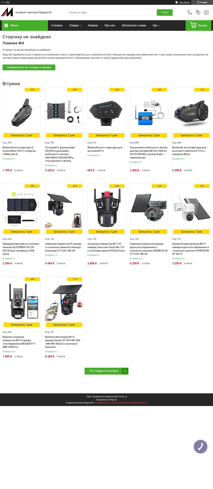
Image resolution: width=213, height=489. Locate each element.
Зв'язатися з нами (134, 25)
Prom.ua (123, 396)
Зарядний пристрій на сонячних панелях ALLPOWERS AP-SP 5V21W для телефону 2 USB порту (21, 248)
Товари (74, 25)
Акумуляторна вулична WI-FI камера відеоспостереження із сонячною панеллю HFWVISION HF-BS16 (190, 248)
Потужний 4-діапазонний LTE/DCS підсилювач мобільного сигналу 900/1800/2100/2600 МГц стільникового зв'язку (59, 154)
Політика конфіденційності (134, 403)
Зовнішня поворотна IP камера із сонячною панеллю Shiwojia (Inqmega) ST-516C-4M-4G (63, 247)
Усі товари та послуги (104, 370)
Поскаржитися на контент (106, 403)
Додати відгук (198, 12)
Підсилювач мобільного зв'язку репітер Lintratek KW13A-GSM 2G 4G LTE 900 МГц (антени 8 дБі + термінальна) (148, 152)
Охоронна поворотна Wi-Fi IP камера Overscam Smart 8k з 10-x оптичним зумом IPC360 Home (106, 247)
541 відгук (184, 2)
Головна (56, 25)
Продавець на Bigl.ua (106, 399)
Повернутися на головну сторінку (29, 67)
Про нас (110, 25)
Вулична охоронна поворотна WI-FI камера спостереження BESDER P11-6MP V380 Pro (19, 342)
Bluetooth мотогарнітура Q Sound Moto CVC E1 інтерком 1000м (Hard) (19, 151)
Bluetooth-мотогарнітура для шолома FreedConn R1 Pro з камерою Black (189, 151)
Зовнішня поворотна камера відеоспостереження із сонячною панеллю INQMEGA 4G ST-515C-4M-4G (149, 248)
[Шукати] (165, 12)
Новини (93, 25)
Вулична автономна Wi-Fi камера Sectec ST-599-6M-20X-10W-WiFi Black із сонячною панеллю (63, 342)
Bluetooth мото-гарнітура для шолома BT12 (104, 149)
